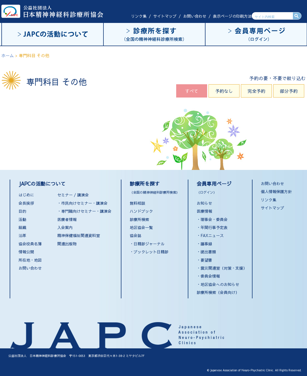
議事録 (206, 243)
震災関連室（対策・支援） (224, 268)
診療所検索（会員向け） (218, 292)
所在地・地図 (30, 260)
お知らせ (204, 203)
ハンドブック (141, 211)
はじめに (26, 195)
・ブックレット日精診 (149, 251)
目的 (22, 211)
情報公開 (26, 251)
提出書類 (208, 251)
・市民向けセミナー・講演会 (82, 203)
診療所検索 (139, 219)
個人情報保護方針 (276, 191)
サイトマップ (164, 16)
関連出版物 (67, 243)
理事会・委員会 (214, 219)
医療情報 (204, 211)
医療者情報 (67, 219)
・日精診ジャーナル (147, 243)
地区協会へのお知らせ (220, 284)
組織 (22, 227)
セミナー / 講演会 (73, 195)
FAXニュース (212, 235)
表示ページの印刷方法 (232, 16)
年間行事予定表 (214, 227)
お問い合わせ (194, 16)
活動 (22, 219)
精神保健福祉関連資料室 (78, 235)
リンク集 (139, 16)
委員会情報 (210, 276)
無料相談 (137, 203)
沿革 (22, 235)
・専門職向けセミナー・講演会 (84, 211)
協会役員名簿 (30, 243)
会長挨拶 (26, 203)
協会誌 (135, 235)
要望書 (206, 260)
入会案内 (65, 227)
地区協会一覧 (141, 227)
